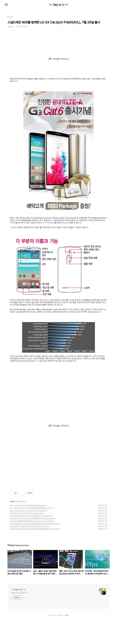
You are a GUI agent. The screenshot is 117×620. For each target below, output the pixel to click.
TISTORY (59, 615)
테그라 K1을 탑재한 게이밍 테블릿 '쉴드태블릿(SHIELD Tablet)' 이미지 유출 (34, 529)
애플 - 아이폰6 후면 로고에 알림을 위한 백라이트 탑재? (27, 505)
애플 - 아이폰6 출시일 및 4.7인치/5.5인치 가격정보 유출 (27, 510)
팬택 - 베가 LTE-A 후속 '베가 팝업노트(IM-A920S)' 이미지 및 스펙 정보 (32, 518)
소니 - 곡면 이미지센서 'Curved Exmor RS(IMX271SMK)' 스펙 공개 (31, 508)
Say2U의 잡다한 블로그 (19, 593)
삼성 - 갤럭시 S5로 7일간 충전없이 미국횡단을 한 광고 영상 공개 (30, 516)
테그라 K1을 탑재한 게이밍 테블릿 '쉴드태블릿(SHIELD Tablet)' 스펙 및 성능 (34, 524)
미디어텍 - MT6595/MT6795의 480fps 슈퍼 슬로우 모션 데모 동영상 (31, 521)
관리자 (66, 615)
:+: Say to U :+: (58, 4)
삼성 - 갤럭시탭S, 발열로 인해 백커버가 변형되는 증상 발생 (29, 526)
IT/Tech (12, 501)
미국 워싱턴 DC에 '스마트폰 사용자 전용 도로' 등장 (26, 513)
